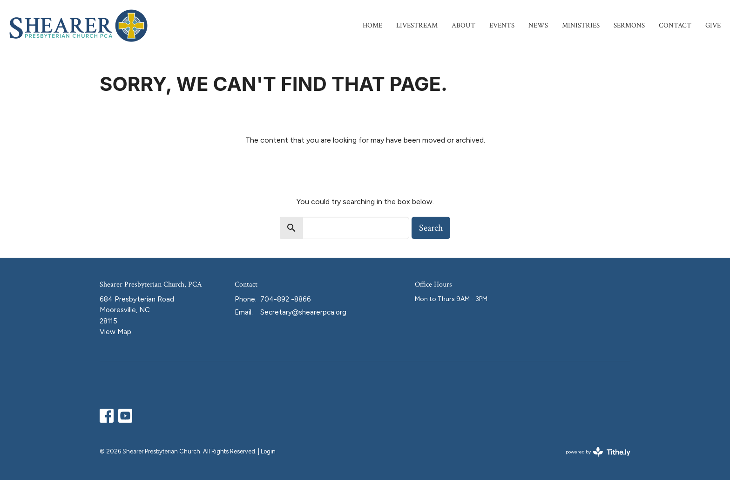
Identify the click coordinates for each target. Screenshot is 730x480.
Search (431, 228)
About (463, 25)
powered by (598, 452)
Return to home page (365, 166)
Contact (675, 25)
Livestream (417, 25)
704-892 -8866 (285, 299)
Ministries (581, 25)
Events (501, 25)
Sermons (629, 25)
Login (268, 451)
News (538, 25)
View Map (115, 332)
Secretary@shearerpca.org (303, 312)
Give (713, 25)
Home (372, 25)
